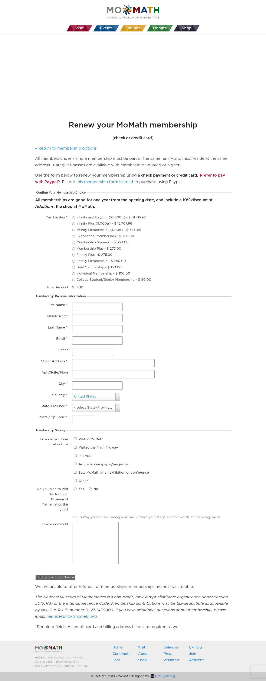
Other (83, 481)
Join (192, 654)
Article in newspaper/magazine (103, 464)
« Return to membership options (66, 148)
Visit (141, 647)
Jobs (116, 660)
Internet (85, 455)
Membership (56, 217)
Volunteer (172, 660)
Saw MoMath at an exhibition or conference (114, 472)
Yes (81, 489)
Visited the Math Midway (98, 447)
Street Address (54, 361)
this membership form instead (104, 182)
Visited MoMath (91, 439)
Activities (196, 660)
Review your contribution (55, 577)
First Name (57, 305)
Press (168, 654)
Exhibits (196, 647)
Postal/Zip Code (53, 417)
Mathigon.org (163, 676)
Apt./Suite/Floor (55, 372)
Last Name (57, 327)
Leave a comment (54, 524)
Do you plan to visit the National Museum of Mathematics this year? (52, 499)
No (95, 489)
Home (117, 647)
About (143, 654)
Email (61, 338)
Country (59, 395)
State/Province (54, 406)
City (63, 383)
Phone (63, 350)
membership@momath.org (71, 617)
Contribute (121, 654)
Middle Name (57, 316)
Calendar (171, 647)
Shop (142, 660)
